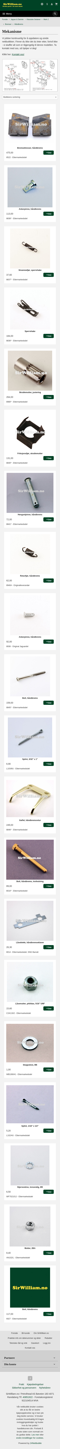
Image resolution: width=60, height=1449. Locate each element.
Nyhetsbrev (45, 1387)
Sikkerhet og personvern (24, 1387)
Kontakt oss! (18, 54)
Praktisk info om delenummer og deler (24, 1338)
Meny (7, 13)
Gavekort (35, 1343)
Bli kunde (26, 1333)
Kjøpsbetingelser (35, 1384)
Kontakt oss (30, 1348)
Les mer (36, 1434)
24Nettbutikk (36, 1443)
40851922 (28, 1397)
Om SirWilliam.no (41, 1333)
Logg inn (47, 1343)
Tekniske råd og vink (18, 1343)
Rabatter (48, 1338)
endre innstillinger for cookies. (30, 1438)
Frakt (21, 1384)
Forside (5, 19)
